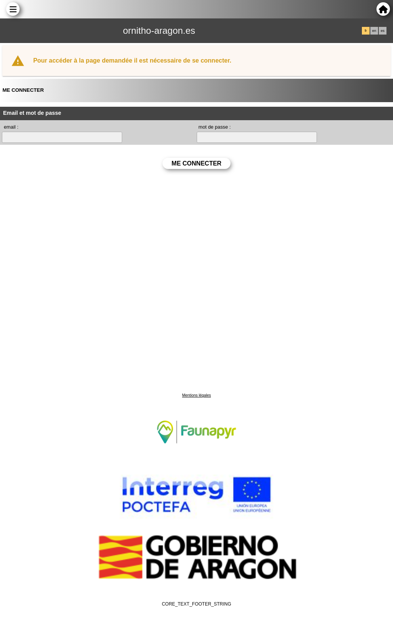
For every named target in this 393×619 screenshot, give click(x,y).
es (383, 31)
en (374, 31)
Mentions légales (196, 395)
